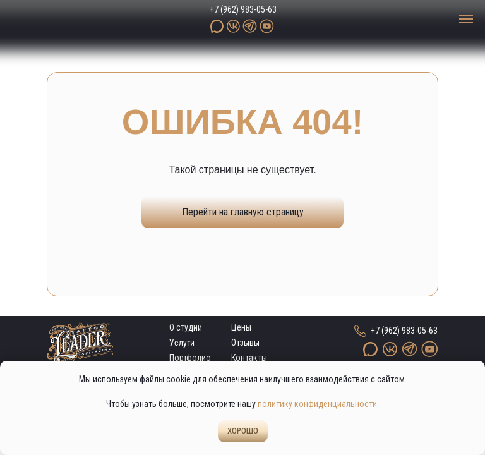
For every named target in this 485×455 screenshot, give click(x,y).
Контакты (249, 358)
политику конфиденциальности (317, 404)
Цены (241, 327)
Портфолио (190, 358)
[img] (73, 19)
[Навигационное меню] (466, 19)
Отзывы (245, 342)
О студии (185, 327)
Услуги (182, 342)
